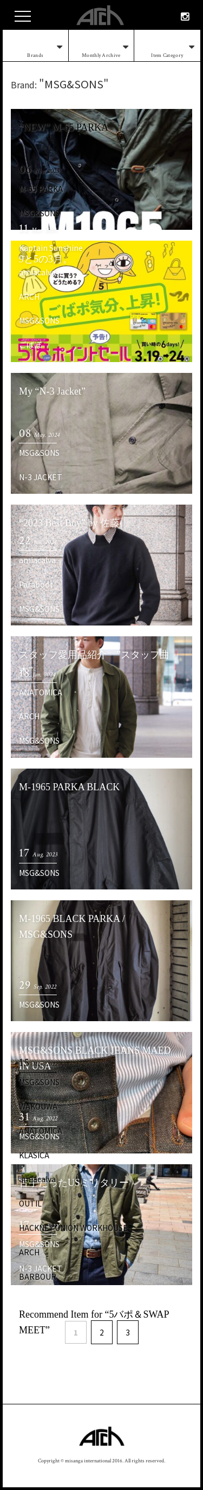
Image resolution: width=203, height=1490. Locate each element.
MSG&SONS (39, 213)
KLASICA (34, 1155)
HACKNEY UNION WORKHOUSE (73, 1227)
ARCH (29, 296)
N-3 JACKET (40, 477)
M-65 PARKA (41, 188)
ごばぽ (30, 344)
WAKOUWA (38, 1106)
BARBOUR (37, 1276)
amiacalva (37, 272)
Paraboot (36, 584)
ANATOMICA (40, 692)
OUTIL (30, 1203)
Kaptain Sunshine (51, 247)
